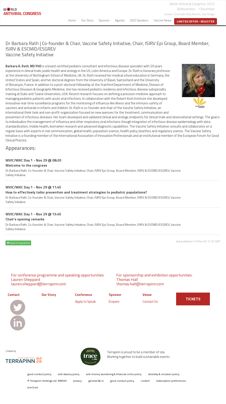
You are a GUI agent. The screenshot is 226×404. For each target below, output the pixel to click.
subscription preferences (171, 381)
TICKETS (193, 299)
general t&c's (96, 381)
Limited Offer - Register (195, 21)
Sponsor (104, 20)
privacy (77, 381)
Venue (147, 294)
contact (145, 381)
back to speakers (18, 243)
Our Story (87, 20)
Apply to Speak (85, 301)
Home (72, 20)
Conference (83, 294)
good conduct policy (39, 374)
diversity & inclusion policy (163, 374)
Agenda (119, 20)
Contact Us (150, 301)
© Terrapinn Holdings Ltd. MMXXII (47, 381)
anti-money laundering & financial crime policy (113, 374)
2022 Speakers (139, 20)
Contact (14, 294)
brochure (32, 387)
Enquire (114, 301)
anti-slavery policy (68, 374)
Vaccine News (162, 20)
